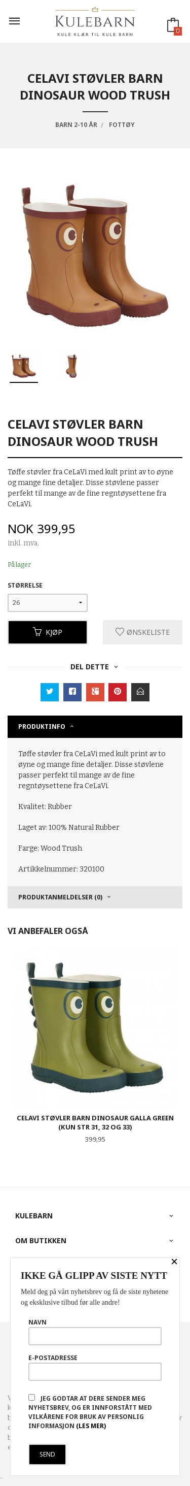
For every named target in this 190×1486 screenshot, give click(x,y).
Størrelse (25, 585)
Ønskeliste (143, 632)
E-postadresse (95, 1367)
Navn (95, 1331)
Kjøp (47, 632)
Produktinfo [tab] (41, 726)
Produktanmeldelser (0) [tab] (60, 897)
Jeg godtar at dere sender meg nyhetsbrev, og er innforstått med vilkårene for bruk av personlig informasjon (90, 1412)
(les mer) (91, 1426)
